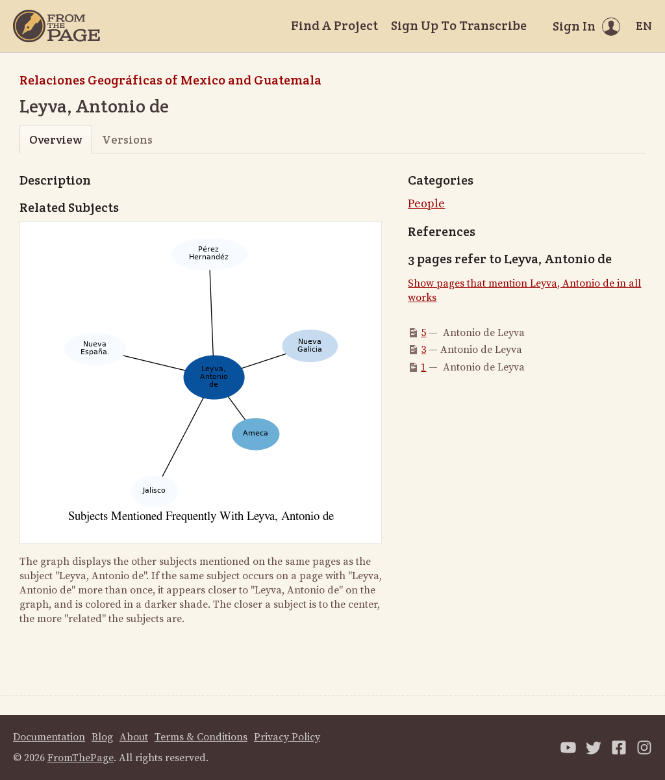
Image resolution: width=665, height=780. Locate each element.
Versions (127, 139)
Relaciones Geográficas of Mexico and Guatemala (170, 80)
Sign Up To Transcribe (459, 25)
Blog (102, 737)
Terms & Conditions (201, 737)
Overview (55, 139)
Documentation (49, 737)
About (133, 737)
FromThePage (80, 757)
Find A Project (334, 25)
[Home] (56, 26)
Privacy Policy (287, 737)
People (426, 203)
